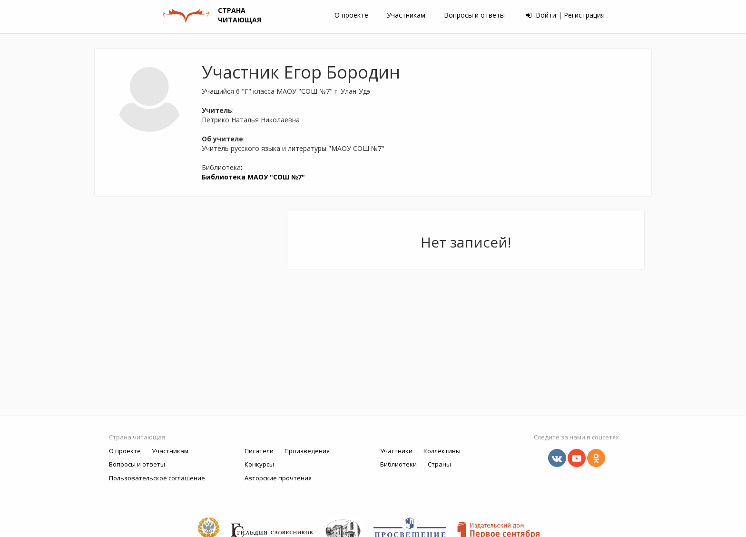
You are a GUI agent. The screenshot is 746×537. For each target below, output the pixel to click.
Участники (396, 451)
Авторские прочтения (278, 478)
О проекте (351, 15)
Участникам (406, 15)
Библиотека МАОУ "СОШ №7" (253, 176)
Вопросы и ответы (474, 15)
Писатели (259, 451)
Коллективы (442, 451)
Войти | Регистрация (565, 15)
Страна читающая (137, 437)
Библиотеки (398, 464)
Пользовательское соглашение (157, 478)
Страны (439, 464)
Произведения (307, 451)
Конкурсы (259, 464)
